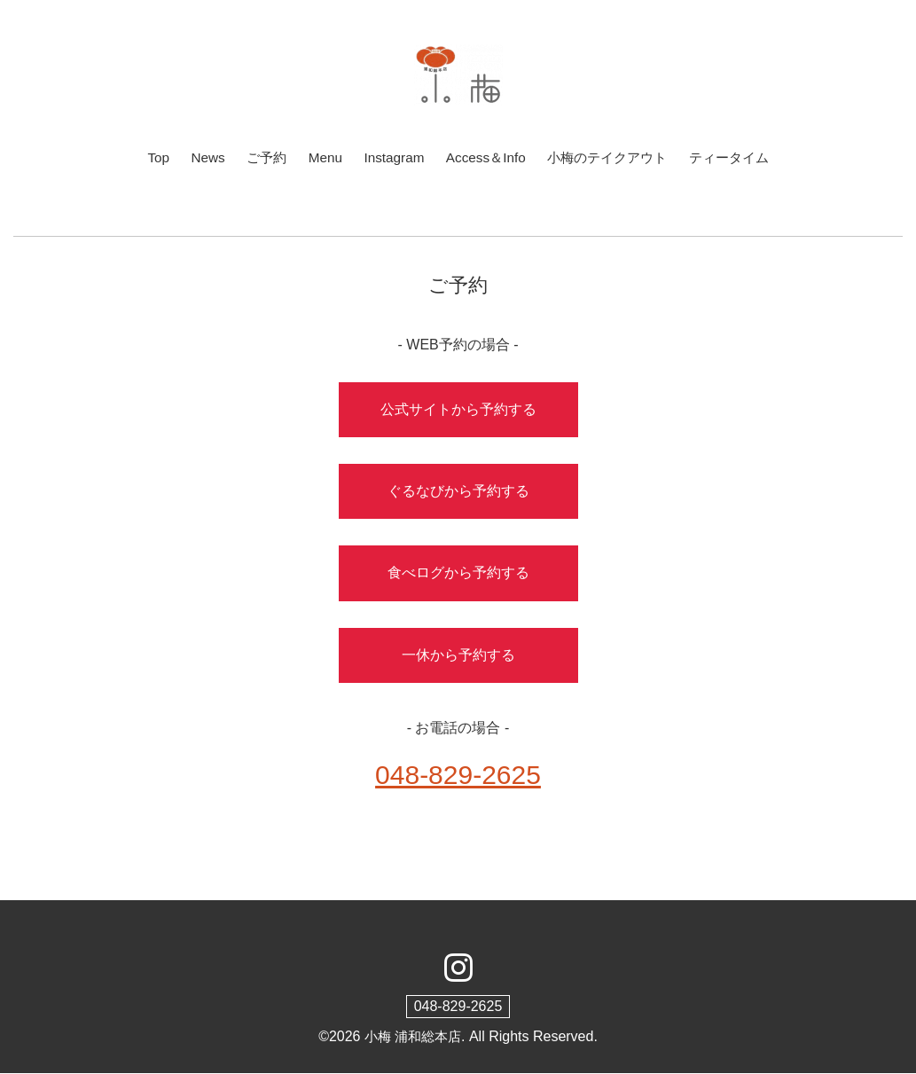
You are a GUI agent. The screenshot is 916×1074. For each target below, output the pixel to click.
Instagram (388, 157)
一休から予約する (458, 655)
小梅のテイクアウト (611, 157)
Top (145, 157)
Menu (317, 157)
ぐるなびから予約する (458, 491)
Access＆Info (484, 157)
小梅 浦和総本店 (412, 1037)
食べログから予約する (458, 573)
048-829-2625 (458, 1007)
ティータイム (739, 157)
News (197, 157)
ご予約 (257, 157)
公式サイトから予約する (458, 410)
